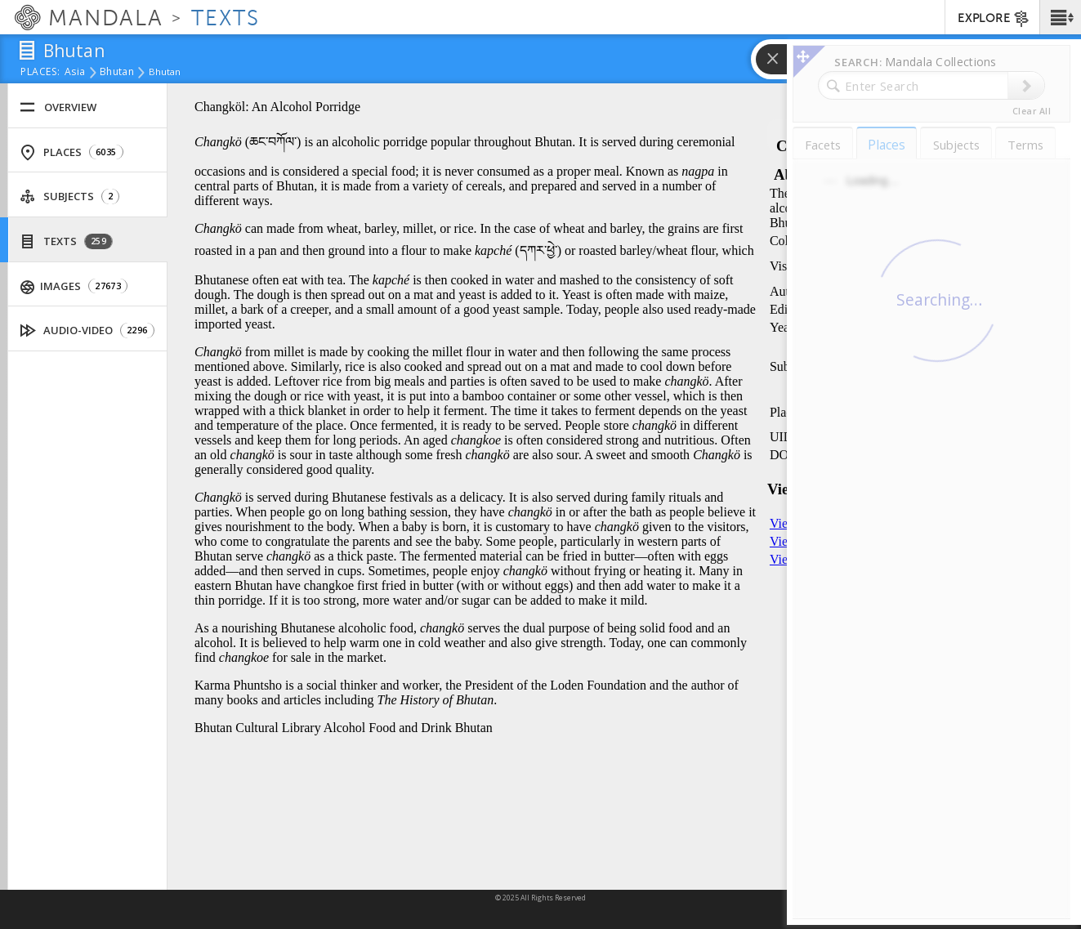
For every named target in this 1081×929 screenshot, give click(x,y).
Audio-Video (87, 330)
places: (40, 72)
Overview (58, 107)
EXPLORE (994, 19)
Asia (75, 72)
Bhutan (117, 72)
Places (71, 152)
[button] (1060, 17)
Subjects (69, 196)
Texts (66, 241)
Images (74, 286)
